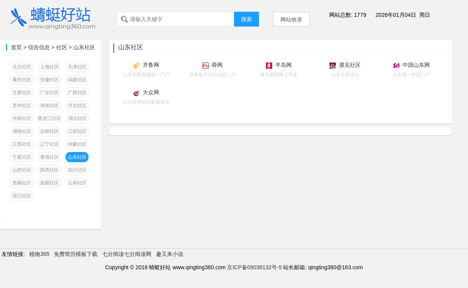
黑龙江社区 (49, 118)
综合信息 (39, 47)
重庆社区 (21, 79)
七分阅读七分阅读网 (126, 254)
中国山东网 (416, 65)
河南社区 (21, 118)
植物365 (39, 254)
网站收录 (291, 19)
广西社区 (77, 92)
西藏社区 (21, 183)
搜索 (246, 19)
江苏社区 (77, 131)
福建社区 (77, 79)
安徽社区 (49, 79)
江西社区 (21, 144)
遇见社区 (350, 65)
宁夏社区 (21, 157)
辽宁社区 (49, 144)
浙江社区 (21, 196)
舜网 (217, 65)
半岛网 (283, 65)
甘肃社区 (21, 92)
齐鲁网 (151, 65)
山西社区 (21, 170)
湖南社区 (21, 131)
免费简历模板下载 (76, 254)
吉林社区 (49, 131)
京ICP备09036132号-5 (254, 267)
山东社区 (84, 47)
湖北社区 (77, 118)
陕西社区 (49, 170)
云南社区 (77, 183)
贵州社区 (21, 105)
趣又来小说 (169, 254)
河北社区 (77, 105)
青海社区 (49, 157)
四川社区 (77, 170)
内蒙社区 (77, 144)
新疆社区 (49, 183)
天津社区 (77, 67)
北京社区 (21, 67)
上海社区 (49, 67)
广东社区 (49, 92)
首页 (16, 47)
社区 (61, 47)
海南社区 (49, 105)
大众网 (151, 92)
